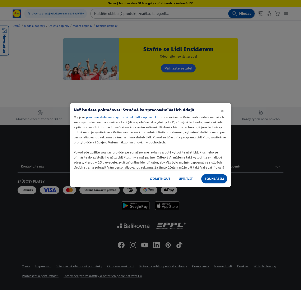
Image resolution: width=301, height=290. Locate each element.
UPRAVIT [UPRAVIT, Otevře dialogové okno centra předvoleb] (186, 179)
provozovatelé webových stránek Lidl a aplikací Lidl (123, 117)
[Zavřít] (222, 111)
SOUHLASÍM (214, 179)
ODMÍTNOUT (160, 179)
